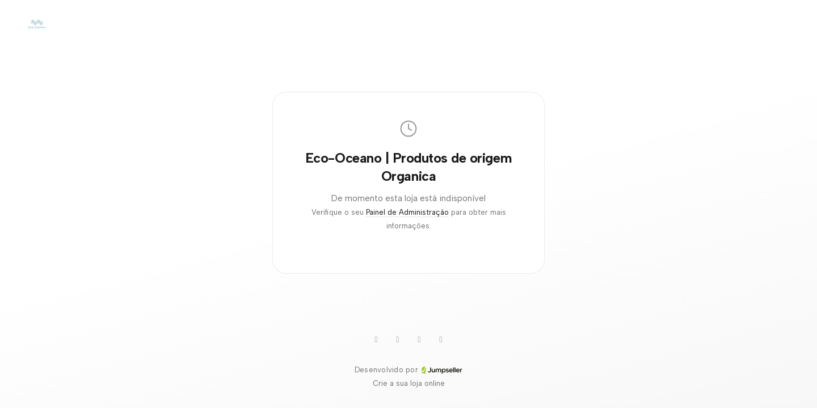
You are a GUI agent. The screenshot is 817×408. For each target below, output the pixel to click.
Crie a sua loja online (409, 383)
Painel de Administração (407, 212)
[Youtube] (376, 339)
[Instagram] (441, 339)
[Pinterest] (419, 339)
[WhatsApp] (398, 339)
